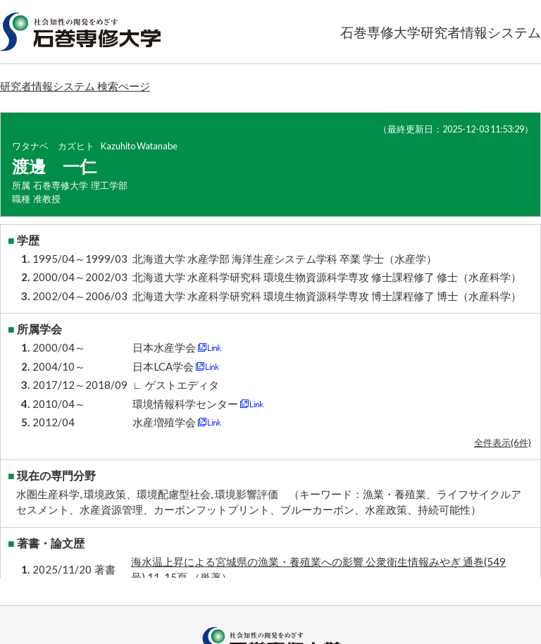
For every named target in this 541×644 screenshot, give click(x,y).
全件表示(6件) (502, 442)
